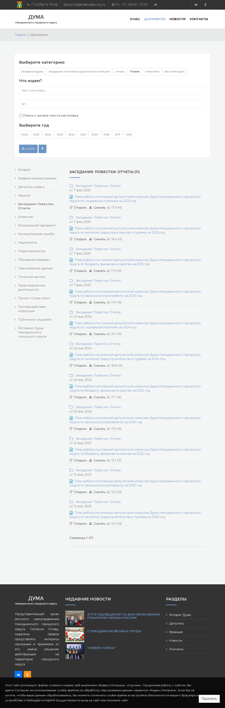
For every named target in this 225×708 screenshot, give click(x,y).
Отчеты (120, 71)
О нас (135, 19)
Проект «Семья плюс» (34, 298)
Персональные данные (35, 268)
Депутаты (176, 623)
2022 (71, 134)
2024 (48, 134)
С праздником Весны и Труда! (114, 631)
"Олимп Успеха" (101, 648)
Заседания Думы (32, 71)
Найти (28, 148)
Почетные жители (31, 277)
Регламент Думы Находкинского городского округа (32, 332)
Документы (154, 19)
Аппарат (24, 170)
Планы (135, 71)
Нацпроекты (27, 242)
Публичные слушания (34, 319)
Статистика (152, 71)
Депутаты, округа (31, 187)
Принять (209, 699)
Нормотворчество (32, 251)
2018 (106, 134)
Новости (178, 19)
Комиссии (25, 217)
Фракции (176, 632)
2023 (60, 134)
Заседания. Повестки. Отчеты (97, 186)
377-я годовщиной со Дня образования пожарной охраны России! (123, 616)
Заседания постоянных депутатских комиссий (79, 71)
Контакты (199, 19)
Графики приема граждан (37, 178)
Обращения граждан (34, 260)
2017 (117, 134)
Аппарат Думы (180, 615)
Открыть (80, 207)
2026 (24, 134)
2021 (83, 134)
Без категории (174, 71)
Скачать (99, 207)
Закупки (24, 195)
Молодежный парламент (37, 225)
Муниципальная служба (36, 234)
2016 (129, 134)
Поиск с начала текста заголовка (50, 115)
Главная (20, 35)
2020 (94, 134)
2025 (36, 134)
